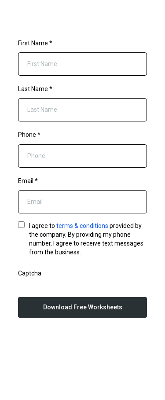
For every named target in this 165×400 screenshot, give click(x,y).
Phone (29, 134)
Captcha (29, 273)
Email (28, 180)
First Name (35, 43)
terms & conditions (82, 225)
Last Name (35, 88)
